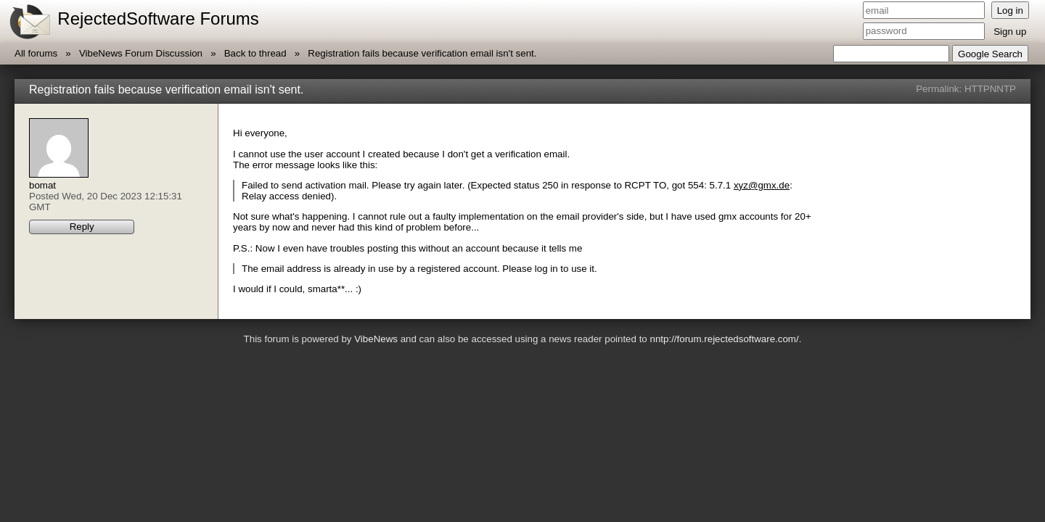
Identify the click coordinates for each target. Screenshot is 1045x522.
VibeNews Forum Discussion (140, 53)
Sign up (1009, 31)
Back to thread (255, 53)
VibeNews (376, 339)
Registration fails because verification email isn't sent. (422, 53)
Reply (82, 226)
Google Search (990, 54)
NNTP (1003, 88)
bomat (42, 185)
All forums (36, 53)
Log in (1010, 10)
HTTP (977, 88)
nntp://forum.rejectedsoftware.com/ (723, 339)
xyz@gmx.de (762, 185)
